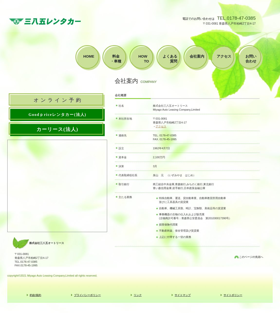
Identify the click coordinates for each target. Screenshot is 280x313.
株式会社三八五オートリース (45, 21)
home (88, 56)
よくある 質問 (172, 58)
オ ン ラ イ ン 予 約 (57, 100)
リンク (138, 295)
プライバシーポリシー (87, 295)
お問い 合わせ (252, 58)
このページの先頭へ (251, 256)
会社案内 (197, 56)
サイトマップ (183, 295)
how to (146, 58)
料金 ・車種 (118, 58)
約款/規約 (35, 295)
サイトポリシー (233, 295)
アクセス (161, 126)
